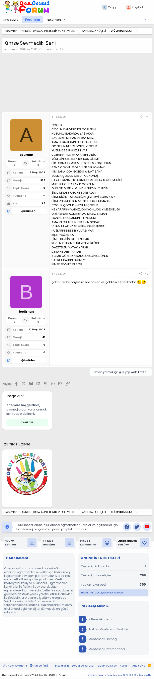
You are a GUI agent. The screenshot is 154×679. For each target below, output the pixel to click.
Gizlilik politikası (107, 666)
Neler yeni (54, 19)
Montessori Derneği (98, 638)
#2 (147, 274)
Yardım (124, 666)
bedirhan (30, 360)
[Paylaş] (141, 116)
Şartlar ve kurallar (83, 666)
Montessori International (102, 648)
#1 (147, 117)
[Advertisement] (77, 83)
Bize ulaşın (62, 666)
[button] (64, 19)
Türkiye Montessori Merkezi (103, 629)
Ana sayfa (10, 19)
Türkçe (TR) (39, 666)
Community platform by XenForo (119, 675)
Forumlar (32, 19)
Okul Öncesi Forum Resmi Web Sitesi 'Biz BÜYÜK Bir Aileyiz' (34, 675)
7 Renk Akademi (95, 619)
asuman (12, 49)
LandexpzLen (127, 541)
